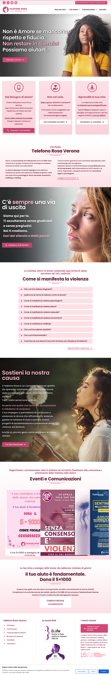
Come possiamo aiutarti (16, 633)
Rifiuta (93, 671)
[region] (55, 670)
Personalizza (82, 671)
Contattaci (11, 644)
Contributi (11, 640)
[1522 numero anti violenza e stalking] (93, 653)
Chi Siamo (11, 625)
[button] (55, 289)
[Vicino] (109, 666)
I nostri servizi (12, 629)
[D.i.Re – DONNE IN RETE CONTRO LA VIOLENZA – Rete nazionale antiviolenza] (55, 625)
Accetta (103, 671)
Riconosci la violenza (15, 636)
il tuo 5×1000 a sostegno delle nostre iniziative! (30, 554)
